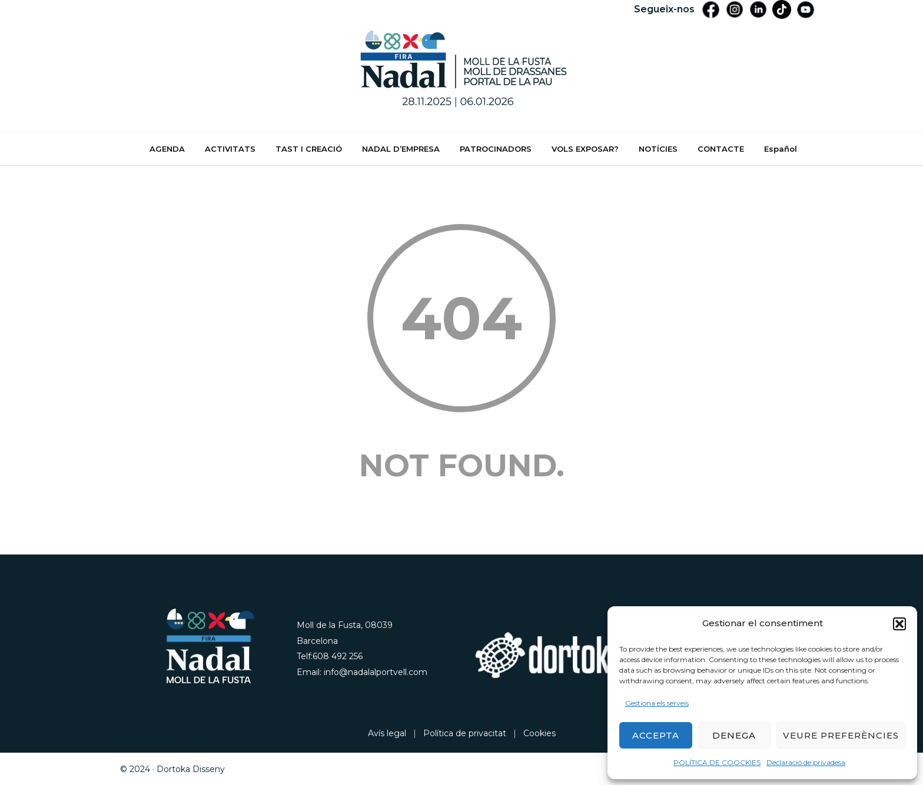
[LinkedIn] (758, 9)
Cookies (539, 733)
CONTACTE (721, 148)
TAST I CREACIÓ (308, 148)
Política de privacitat (464, 733)
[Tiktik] (781, 9)
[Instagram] (734, 9)
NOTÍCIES (658, 148)
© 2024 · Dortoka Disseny (172, 769)
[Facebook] (711, 9)
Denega (734, 735)
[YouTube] (805, 9)
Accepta (655, 735)
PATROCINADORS (496, 148)
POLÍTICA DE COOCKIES (717, 762)
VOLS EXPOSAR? (585, 148)
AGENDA (167, 148)
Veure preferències (841, 735)
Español (780, 148)
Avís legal (387, 733)
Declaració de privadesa (805, 762)
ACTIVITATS (230, 148)
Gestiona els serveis (657, 703)
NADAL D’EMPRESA (401, 148)
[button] (899, 624)
